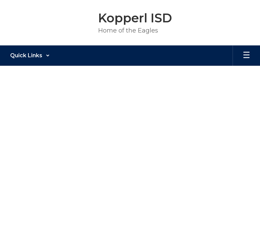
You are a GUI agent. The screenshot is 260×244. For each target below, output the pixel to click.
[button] (30, 55)
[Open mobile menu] (246, 55)
